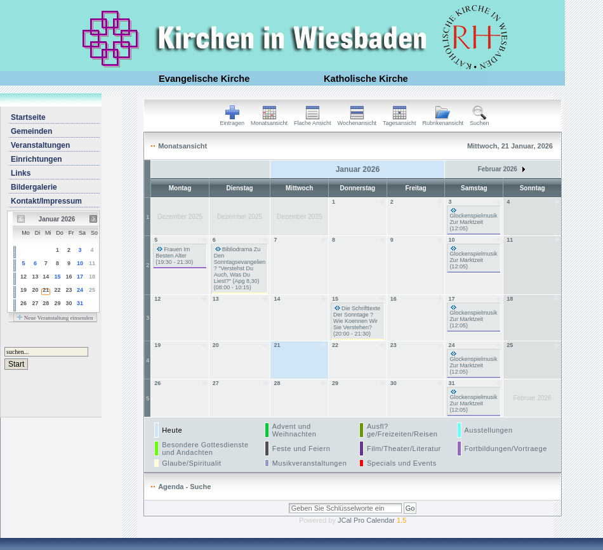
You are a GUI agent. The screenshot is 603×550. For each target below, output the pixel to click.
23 (68, 290)
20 (35, 290)
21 (46, 290)
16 (68, 276)
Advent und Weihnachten (294, 430)
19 (23, 290)
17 (80, 276)
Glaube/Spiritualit (191, 463)
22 (58, 290)
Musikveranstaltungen (309, 463)
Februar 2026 (501, 169)
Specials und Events (402, 463)
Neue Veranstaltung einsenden (55, 318)
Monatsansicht (269, 120)
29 (58, 303)
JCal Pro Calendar (372, 520)
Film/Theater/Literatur (404, 448)
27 (35, 303)
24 (80, 290)
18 (92, 276)
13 (35, 276)
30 (68, 303)
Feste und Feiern (301, 448)
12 (23, 276)
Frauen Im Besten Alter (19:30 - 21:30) (174, 255)
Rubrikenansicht (443, 120)
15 (58, 276)
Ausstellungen (489, 430)
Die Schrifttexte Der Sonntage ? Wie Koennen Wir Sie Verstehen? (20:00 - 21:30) (356, 321)
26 (23, 303)
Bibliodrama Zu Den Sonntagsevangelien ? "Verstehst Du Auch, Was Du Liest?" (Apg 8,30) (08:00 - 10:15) (240, 268)
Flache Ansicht (312, 120)
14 (46, 276)
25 (92, 290)
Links (20, 173)
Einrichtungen (36, 159)
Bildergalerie (34, 187)
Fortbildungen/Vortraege (506, 448)
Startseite (28, 117)
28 (46, 303)
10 (80, 263)
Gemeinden (31, 131)
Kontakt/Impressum (46, 201)
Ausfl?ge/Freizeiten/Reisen (402, 430)
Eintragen (232, 120)
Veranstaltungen (40, 145)
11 (92, 263)
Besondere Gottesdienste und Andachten (205, 448)
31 (80, 303)
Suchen (479, 120)
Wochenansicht (357, 120)
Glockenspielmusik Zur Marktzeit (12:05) (473, 222)
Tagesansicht (399, 120)
